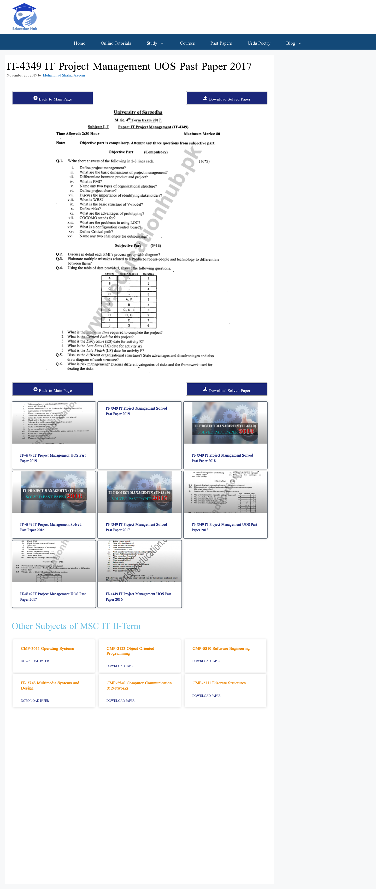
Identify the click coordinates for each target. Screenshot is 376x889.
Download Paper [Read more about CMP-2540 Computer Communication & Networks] (121, 699)
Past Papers (221, 42)
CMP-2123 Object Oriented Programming (130, 649)
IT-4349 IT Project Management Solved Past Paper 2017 (136, 526)
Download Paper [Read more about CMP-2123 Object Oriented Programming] (121, 665)
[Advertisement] (140, 798)
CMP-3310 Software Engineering (221, 647)
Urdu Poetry (259, 42)
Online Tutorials (116, 42)
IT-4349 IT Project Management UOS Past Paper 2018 (224, 526)
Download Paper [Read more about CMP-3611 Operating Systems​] (35, 660)
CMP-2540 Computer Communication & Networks (139, 684)
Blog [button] (298, 42)
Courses (187, 42)
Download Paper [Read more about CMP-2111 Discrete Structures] (206, 694)
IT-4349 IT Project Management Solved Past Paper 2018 (222, 457)
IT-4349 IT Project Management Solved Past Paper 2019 (136, 410)
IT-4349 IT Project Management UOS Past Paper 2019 (53, 457)
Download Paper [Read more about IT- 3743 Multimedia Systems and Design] (35, 699)
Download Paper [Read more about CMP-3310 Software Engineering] (206, 660)
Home (79, 42)
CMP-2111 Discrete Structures (219, 681)
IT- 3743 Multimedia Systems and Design (50, 684)
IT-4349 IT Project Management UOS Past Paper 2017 (53, 595)
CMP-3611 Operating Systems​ (47, 647)
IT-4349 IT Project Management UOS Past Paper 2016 (138, 595)
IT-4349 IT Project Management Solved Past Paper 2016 (50, 526)
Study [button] (159, 42)
